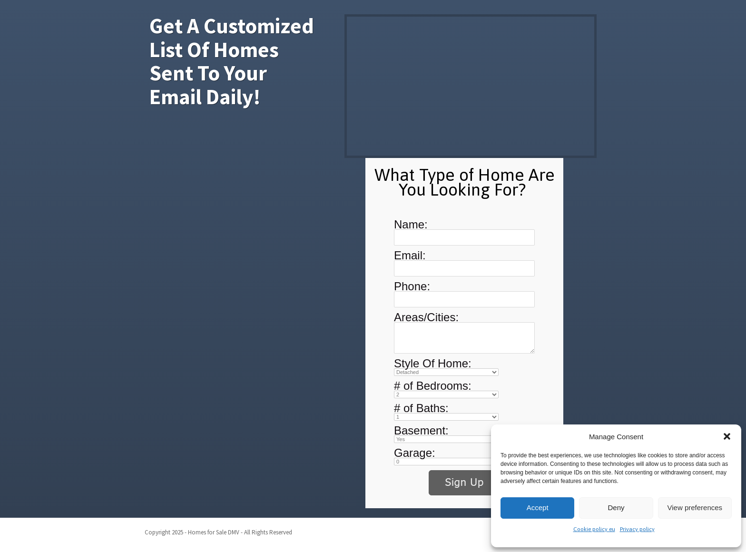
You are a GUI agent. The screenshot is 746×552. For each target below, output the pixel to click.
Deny (616, 507)
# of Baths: (421, 408)
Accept (538, 507)
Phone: (412, 286)
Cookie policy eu (594, 529)
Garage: (414, 453)
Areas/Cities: (426, 317)
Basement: (421, 430)
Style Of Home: (432, 363)
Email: (410, 255)
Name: (411, 224)
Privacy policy (637, 529)
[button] (727, 436)
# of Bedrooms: (432, 386)
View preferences (695, 507)
